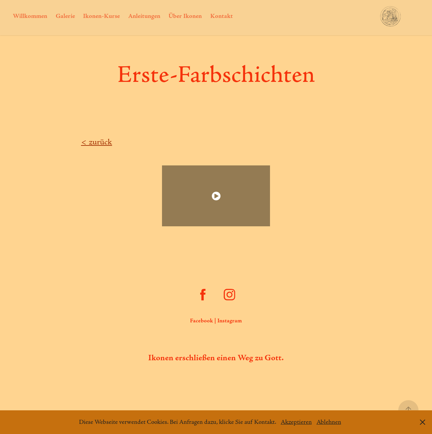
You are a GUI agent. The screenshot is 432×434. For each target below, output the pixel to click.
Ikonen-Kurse (101, 16)
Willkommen (30, 16)
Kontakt (221, 16)
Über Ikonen (185, 16)
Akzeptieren (296, 422)
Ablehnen (329, 422)
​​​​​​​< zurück (96, 142)
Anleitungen (144, 16)
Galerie (65, 16)
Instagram (229, 320)
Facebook (201, 320)
